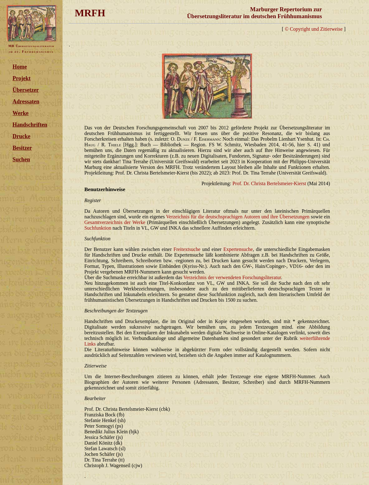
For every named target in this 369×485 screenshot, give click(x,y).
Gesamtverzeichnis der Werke (114, 222)
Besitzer (22, 148)
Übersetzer (26, 90)
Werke (20, 113)
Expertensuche (238, 249)
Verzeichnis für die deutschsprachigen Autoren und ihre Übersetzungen (238, 216)
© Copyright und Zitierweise (314, 29)
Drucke (21, 136)
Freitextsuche (187, 249)
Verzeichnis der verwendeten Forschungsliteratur (232, 277)
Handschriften (30, 125)
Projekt (22, 78)
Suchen (21, 159)
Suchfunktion (97, 228)
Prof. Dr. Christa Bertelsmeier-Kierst (269, 183)
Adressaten (26, 101)
